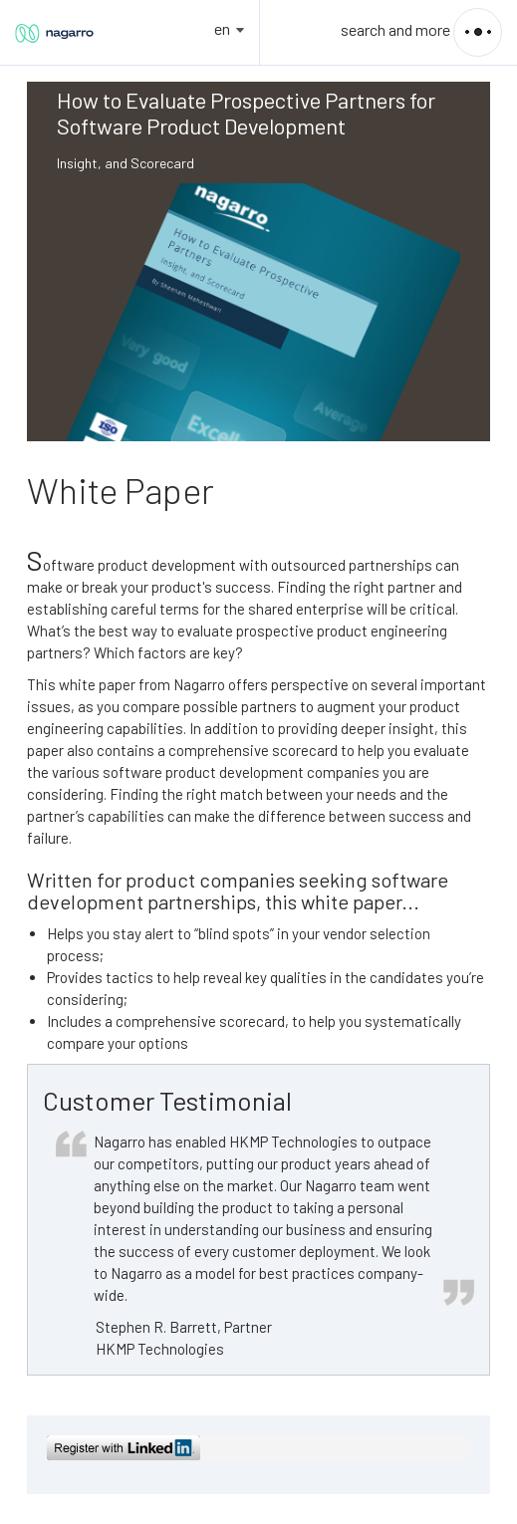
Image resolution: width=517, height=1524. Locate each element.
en (222, 28)
